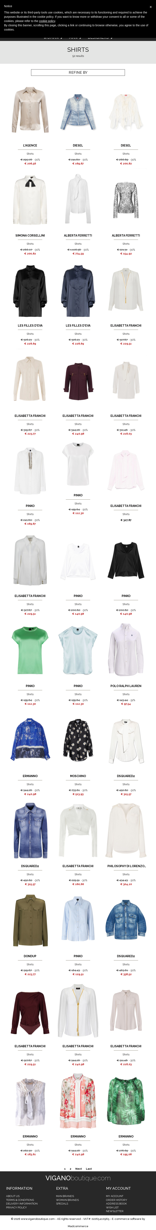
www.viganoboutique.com (38, 1218)
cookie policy (47, 21)
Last (89, 1168)
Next (78, 1168)
